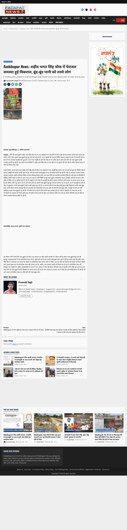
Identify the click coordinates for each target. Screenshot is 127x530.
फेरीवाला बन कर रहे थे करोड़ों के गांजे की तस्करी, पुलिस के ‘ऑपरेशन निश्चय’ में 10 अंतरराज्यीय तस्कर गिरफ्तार (50, 372)
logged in (15, 344)
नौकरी (89, 18)
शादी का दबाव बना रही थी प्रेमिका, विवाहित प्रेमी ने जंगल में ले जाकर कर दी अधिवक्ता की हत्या (8, 372)
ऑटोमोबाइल (67, 18)
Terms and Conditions (76, 469)
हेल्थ (14, 22)
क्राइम (40, 18)
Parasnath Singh (11, 81)
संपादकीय (36, 22)
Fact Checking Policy (61, 469)
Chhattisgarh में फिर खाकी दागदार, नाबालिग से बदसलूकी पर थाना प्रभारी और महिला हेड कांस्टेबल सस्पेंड (8, 361)
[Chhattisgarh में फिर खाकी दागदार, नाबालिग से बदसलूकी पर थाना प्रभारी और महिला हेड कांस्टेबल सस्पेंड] (18, 422)
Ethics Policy (50, 469)
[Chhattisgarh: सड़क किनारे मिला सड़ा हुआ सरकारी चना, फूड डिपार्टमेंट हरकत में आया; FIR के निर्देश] (48, 422)
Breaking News (8, 61)
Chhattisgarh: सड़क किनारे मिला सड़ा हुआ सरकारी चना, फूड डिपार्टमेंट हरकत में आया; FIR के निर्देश (47, 437)
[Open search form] (114, 20)
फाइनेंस (52, 18)
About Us (20, 469)
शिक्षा (83, 18)
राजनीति (34, 18)
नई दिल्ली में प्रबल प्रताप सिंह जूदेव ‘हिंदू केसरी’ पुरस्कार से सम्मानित (76, 436)
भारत (27, 18)
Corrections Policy (38, 469)
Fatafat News (39, 442)
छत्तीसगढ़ (13, 18)
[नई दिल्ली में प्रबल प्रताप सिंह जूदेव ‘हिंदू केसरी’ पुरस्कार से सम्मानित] (78, 422)
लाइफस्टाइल (6, 22)
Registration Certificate (93, 469)
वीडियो (51, 22)
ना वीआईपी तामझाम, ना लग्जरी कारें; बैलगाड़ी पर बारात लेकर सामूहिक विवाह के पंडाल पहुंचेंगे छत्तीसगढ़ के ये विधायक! (50, 361)
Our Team (27, 469)
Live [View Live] (120, 20)
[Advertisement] (44, 46)
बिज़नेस (59, 18)
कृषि (46, 18)
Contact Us (105, 469)
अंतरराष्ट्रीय (5, 18)
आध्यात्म (44, 22)
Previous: (24, 328)
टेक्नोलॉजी (77, 18)
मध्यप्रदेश (20, 18)
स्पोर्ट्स (103, 18)
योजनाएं (28, 22)
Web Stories (59, 22)
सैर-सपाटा (20, 22)
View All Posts (25, 296)
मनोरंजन (96, 18)
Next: (65, 329)
